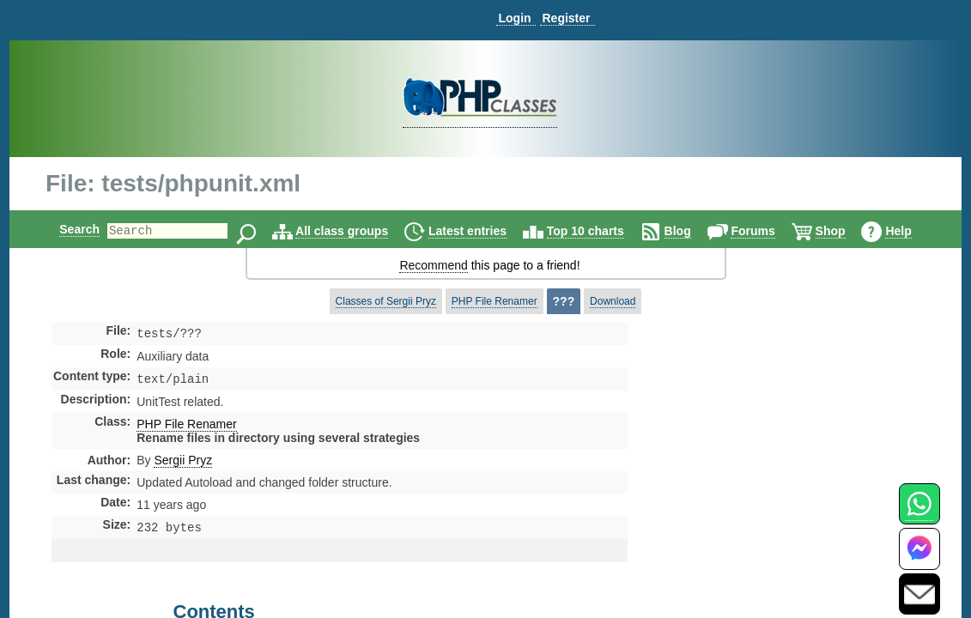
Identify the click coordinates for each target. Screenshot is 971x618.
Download (612, 301)
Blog (692, 231)
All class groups (356, 231)
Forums (767, 231)
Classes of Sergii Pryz (386, 301)
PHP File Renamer (494, 301)
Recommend (433, 265)
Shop (845, 231)
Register (566, 18)
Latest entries (482, 231)
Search (65, 229)
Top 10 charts (600, 231)
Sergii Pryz (183, 463)
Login (514, 18)
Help (912, 231)
